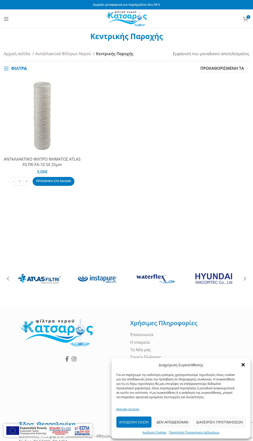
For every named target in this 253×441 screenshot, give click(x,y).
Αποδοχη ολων (134, 421)
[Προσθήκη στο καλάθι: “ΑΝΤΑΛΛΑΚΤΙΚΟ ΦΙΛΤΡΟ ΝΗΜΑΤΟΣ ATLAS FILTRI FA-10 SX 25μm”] (53, 181)
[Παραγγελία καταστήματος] (224, 68)
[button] (243, 364)
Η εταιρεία (140, 342)
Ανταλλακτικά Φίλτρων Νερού (63, 53)
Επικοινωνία (141, 334)
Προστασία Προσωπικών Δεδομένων (194, 432)
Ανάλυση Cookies (155, 432)
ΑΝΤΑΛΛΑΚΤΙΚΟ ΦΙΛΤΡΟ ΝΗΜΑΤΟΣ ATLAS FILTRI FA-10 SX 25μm (42, 161)
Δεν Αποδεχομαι (173, 421)
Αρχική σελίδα (17, 53)
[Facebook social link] (67, 359)
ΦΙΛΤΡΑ (19, 68)
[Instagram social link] (74, 359)
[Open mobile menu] (6, 19)
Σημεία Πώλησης (145, 357)
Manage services (127, 409)
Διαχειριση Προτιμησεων (219, 421)
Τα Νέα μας (140, 349)
